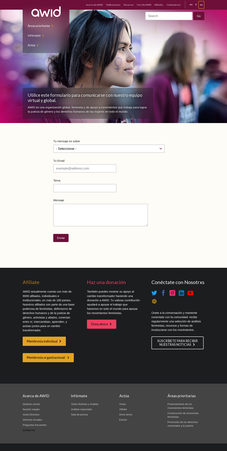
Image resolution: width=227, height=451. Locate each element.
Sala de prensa (79, 414)
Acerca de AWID (94, 4)
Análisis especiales (81, 409)
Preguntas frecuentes (34, 425)
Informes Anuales (32, 419)
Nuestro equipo (31, 409)
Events (123, 419)
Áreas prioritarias (39, 25)
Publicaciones (113, 4)
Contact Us (29, 430)
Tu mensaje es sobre (66, 141)
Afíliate (123, 409)
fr (196, 4)
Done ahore (125, 414)
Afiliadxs (158, 4)
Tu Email (58, 160)
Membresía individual (42, 341)
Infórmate (34, 35)
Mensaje (58, 200)
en (191, 4)
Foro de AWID (144, 4)
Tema (56, 180)
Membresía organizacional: (46, 357)
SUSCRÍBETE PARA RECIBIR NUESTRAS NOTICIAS (177, 343)
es (201, 4)
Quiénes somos (31, 404)
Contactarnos (174, 4)
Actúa (31, 45)
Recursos (129, 4)
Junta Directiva (31, 414)
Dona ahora (99, 324)
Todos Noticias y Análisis (84, 404)
